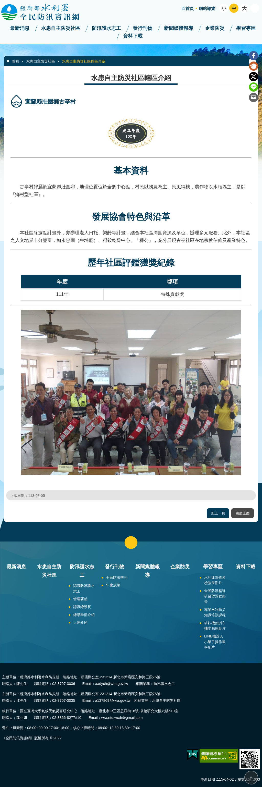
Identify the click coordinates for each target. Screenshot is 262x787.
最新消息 (19, 28)
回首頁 (187, 8)
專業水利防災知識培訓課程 (215, 612)
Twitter (253, 76)
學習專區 (246, 28)
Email (253, 97)
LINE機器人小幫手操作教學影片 (215, 641)
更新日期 (208, 779)
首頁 (15, 61)
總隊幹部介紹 (84, 615)
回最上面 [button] (242, 513)
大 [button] (244, 8)
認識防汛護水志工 (84, 588)
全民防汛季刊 (116, 577)
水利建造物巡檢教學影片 (215, 580)
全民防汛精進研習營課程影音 (215, 596)
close (131, 542)
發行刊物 (142, 28)
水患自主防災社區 (60, 28)
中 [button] (234, 8)
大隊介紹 (80, 622)
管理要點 (80, 599)
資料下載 (133, 36)
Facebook (253, 55)
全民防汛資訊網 (45, 12)
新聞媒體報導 (178, 28)
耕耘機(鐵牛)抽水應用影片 (215, 626)
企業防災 (214, 28)
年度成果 (113, 585)
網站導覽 (207, 8)
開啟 (254, 8)
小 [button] (223, 8)
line (253, 87)
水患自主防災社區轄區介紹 (83, 61)
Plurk (253, 66)
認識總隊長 (82, 607)
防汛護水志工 (106, 28)
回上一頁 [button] (218, 513)
